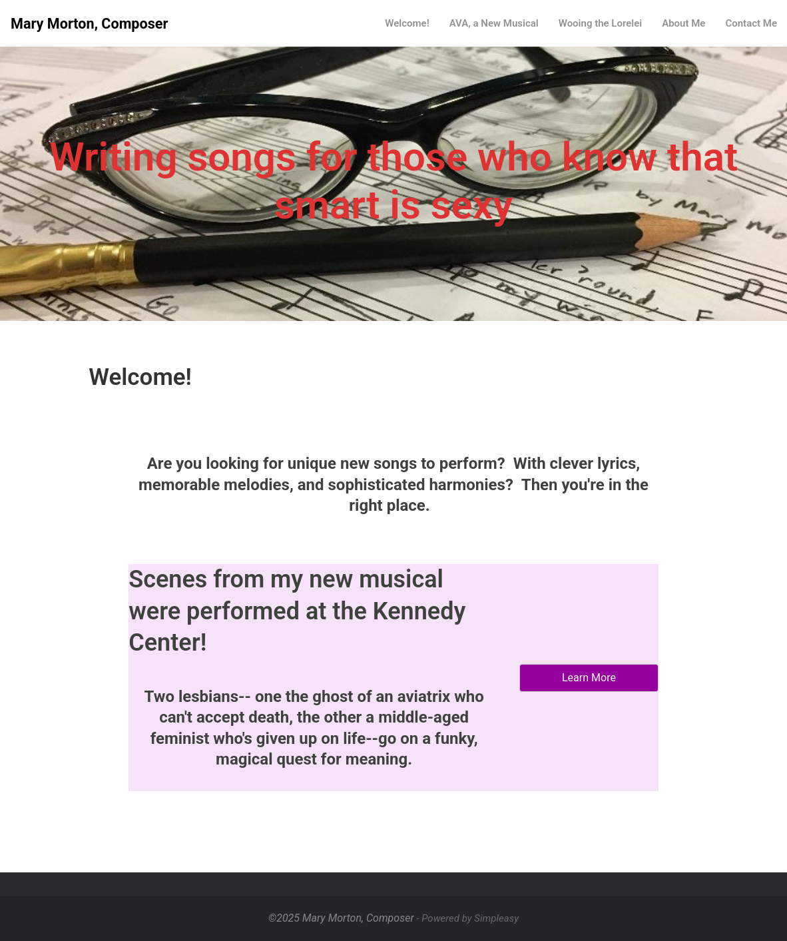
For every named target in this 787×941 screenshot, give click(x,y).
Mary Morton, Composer (89, 23)
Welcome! (407, 23)
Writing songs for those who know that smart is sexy (393, 180)
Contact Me (751, 23)
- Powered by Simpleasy (468, 918)
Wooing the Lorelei (600, 23)
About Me (683, 23)
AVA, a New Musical (494, 23)
